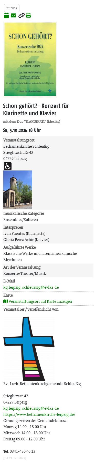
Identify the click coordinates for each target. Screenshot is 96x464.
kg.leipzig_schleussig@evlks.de (31, 287)
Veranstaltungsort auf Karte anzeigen (37, 301)
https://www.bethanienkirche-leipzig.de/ (39, 414)
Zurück (11, 8)
